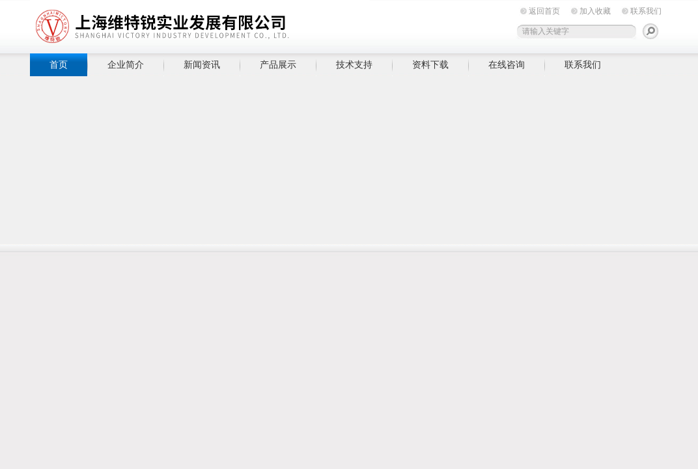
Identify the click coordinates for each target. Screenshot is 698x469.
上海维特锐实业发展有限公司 (232, 24)
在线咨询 (506, 64)
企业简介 (125, 64)
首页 (58, 64)
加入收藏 (595, 11)
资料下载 (430, 64)
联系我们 (646, 11)
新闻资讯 (202, 64)
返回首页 (544, 11)
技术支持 (354, 64)
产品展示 (278, 64)
